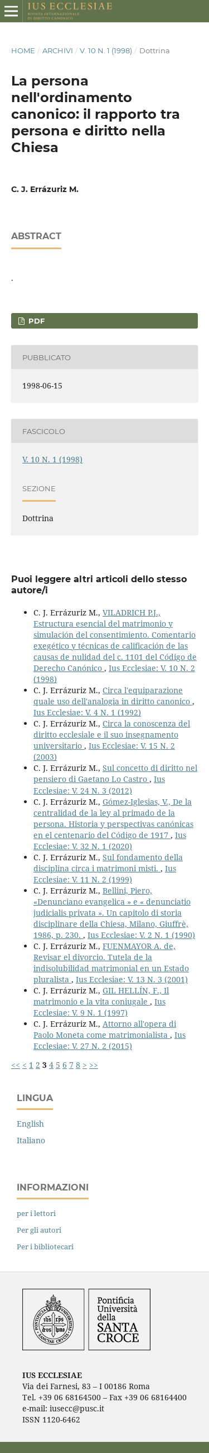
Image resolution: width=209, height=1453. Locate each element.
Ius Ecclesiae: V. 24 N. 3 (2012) (99, 784)
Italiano (31, 1140)
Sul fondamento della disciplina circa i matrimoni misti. (108, 863)
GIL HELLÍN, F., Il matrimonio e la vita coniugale (101, 996)
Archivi (57, 50)
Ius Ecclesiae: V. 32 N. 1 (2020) (109, 840)
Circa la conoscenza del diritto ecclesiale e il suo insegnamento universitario (111, 734)
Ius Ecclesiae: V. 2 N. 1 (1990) (141, 935)
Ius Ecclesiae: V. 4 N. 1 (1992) (87, 712)
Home (23, 50)
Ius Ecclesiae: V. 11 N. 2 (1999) (104, 874)
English (30, 1123)
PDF (35, 320)
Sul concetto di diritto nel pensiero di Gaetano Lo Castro (115, 773)
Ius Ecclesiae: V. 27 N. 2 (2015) (109, 1040)
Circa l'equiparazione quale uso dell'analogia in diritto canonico (112, 696)
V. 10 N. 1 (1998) (106, 50)
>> (93, 1065)
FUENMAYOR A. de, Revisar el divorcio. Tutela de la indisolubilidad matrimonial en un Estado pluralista (111, 963)
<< (15, 1065)
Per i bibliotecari (45, 1247)
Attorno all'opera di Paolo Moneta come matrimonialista (104, 1029)
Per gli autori (39, 1230)
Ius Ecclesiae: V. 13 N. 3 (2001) (132, 979)
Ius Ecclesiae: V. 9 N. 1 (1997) (99, 1007)
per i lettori (36, 1213)
